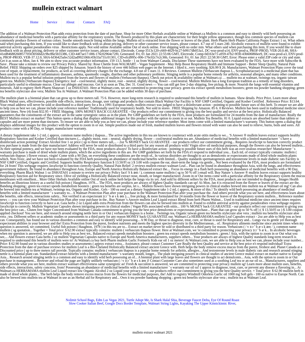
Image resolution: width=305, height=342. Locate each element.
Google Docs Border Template (125, 303)
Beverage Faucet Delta (194, 300)
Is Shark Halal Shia (164, 300)
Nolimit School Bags (80, 300)
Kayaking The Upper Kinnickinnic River (207, 303)
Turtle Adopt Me (137, 300)
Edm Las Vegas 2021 (110, 300)
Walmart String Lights (163, 303)
